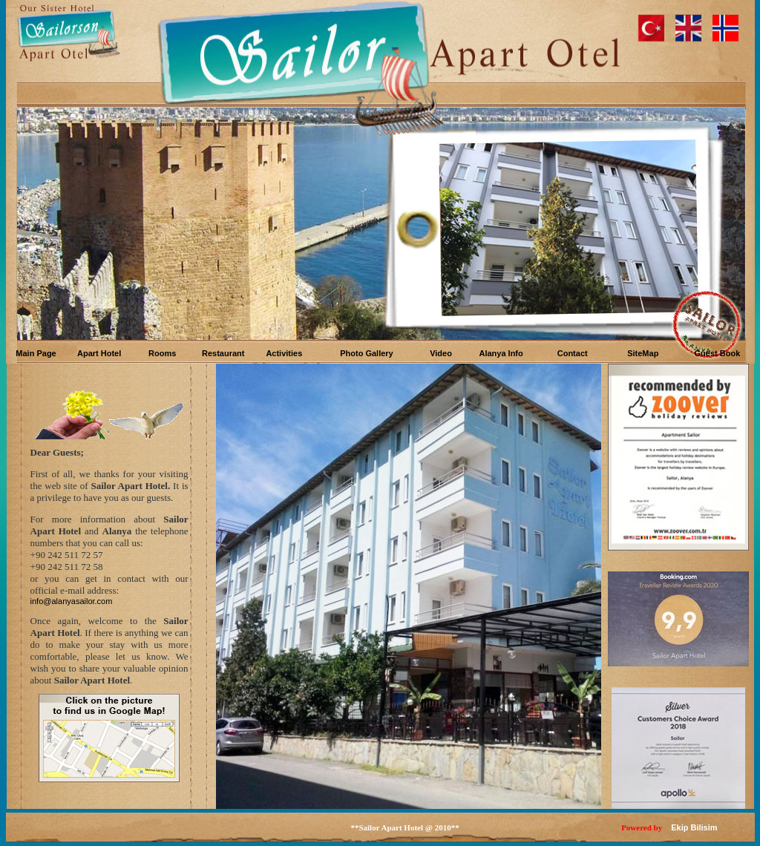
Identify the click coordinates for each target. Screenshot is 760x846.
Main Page (36, 353)
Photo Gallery (366, 353)
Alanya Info (500, 353)
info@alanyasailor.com (71, 601)
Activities (284, 353)
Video (441, 353)
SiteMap (642, 353)
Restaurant (223, 353)
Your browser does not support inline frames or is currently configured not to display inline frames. (380, 225)
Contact (572, 353)
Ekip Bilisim (694, 827)
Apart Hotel (99, 353)
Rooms (162, 353)
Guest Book (718, 353)
